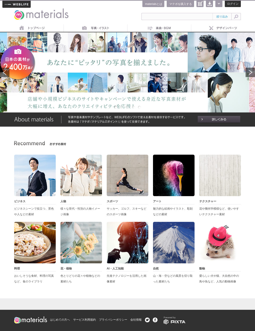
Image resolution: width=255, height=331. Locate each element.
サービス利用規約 (84, 319)
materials (19, 11)
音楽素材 (159, 28)
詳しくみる (219, 119)
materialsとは (153, 4)
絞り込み (222, 16)
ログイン (232, 3)
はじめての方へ (60, 319)
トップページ (32, 28)
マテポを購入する (180, 4)
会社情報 (136, 319)
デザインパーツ (223, 28)
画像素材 (96, 28)
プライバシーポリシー (113, 319)
